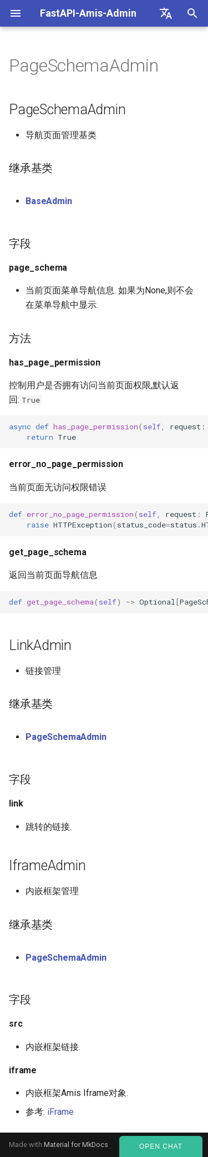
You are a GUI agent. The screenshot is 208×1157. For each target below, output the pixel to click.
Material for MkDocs (76, 1144)
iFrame (60, 1112)
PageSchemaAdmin (66, 737)
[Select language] (166, 13)
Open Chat (160, 1146)
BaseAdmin (49, 201)
